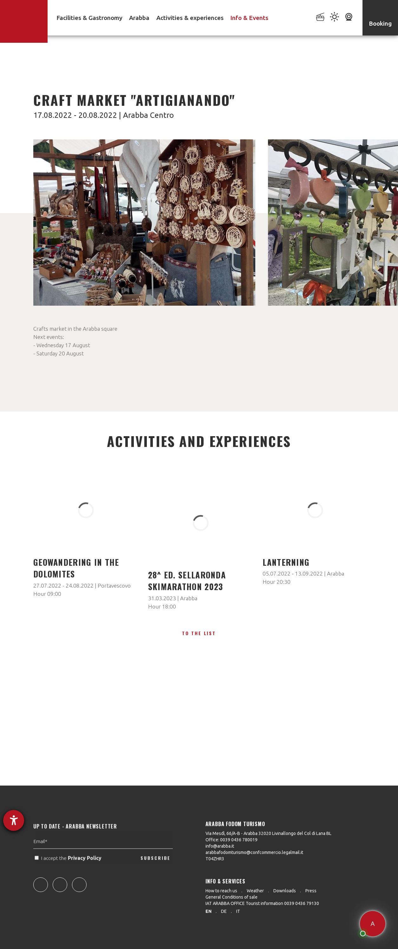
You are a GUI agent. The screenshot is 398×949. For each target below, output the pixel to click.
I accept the (69, 870)
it (238, 911)
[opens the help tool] (13, 820)
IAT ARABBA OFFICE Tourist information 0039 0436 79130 (262, 903)
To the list (199, 633)
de (224, 911)
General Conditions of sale (232, 897)
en (209, 911)
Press (310, 890)
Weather (255, 890)
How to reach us (221, 890)
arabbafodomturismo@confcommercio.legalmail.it (254, 852)
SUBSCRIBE (155, 870)
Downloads (284, 890)
